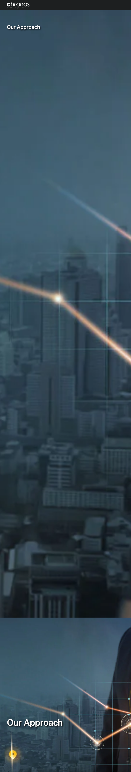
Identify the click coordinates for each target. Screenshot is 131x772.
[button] (122, 5)
